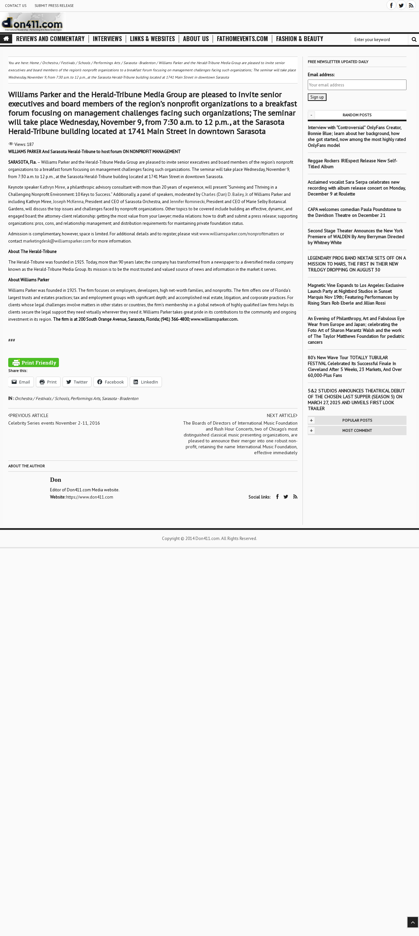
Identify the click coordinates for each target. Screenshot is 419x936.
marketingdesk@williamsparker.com (57, 241)
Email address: (321, 75)
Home (34, 62)
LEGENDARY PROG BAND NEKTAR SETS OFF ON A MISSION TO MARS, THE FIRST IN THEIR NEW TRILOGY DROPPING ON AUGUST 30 (357, 264)
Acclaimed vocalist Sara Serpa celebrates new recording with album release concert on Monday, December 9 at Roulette (357, 188)
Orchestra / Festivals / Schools (42, 398)
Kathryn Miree (52, 187)
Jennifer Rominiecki (187, 201)
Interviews (107, 38)
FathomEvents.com (242, 38)
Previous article (28, 415)
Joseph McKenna (68, 201)
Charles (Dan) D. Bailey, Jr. (224, 194)
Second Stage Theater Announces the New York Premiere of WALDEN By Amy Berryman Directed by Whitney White (356, 237)
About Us (196, 38)
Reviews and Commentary (50, 38)
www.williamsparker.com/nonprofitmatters (239, 234)
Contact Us (15, 5)
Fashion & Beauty (299, 38)
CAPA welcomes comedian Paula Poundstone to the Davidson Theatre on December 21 (354, 212)
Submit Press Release (54, 5)
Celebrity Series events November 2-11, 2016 (54, 423)
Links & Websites (152, 38)
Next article (282, 415)
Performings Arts (85, 398)
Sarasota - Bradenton (120, 398)
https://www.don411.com (89, 497)
